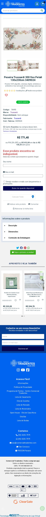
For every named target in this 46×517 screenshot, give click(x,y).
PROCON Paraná (23, 451)
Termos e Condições (10, 131)
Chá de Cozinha (23, 401)
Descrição (12, 226)
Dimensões (13, 232)
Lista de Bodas (23, 421)
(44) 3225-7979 (23, 435)
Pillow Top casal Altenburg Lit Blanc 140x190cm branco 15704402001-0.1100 (34, 294)
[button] (6, 36)
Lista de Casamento (23, 397)
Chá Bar (23, 417)
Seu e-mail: (8, 172)
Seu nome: (7, 162)
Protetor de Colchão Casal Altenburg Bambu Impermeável (11, 294)
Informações (23, 383)
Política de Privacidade (23, 387)
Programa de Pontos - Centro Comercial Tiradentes (23, 392)
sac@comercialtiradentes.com (23, 443)
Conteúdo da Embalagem (19, 238)
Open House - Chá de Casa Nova (23, 413)
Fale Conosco (23, 447)
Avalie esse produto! (34, 91)
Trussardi (17, 118)
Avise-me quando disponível (23, 188)
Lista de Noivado (23, 405)
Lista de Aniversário (23, 409)
